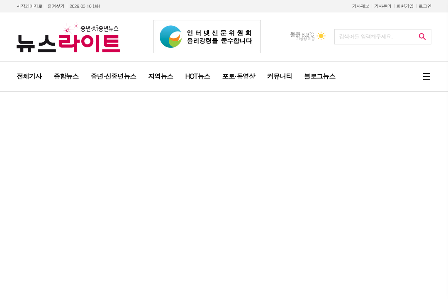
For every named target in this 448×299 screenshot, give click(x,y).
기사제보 (360, 6)
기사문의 (382, 6)
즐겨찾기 (55, 6)
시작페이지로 (29, 6)
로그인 (425, 6)
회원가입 (405, 6)
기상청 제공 (305, 39)
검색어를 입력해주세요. (366, 36)
